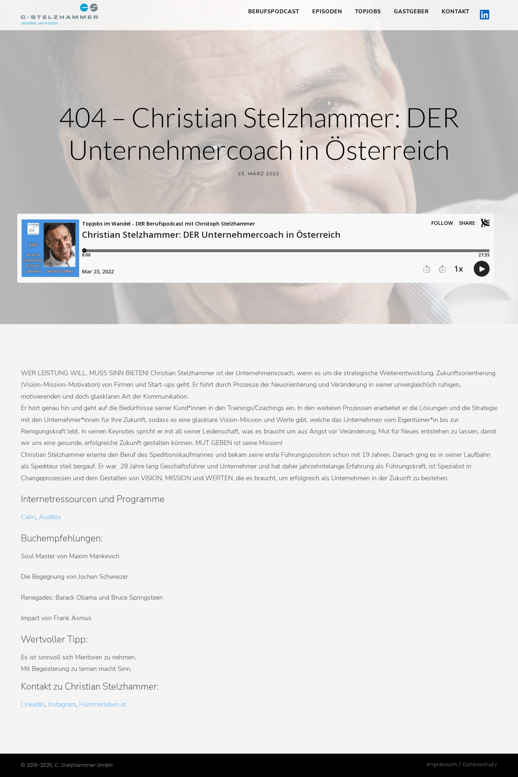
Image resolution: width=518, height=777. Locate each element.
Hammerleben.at (102, 704)
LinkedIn (33, 704)
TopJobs (368, 11)
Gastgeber (411, 11)
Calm (28, 517)
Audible (50, 517)
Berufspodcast (273, 11)
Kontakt (455, 11)
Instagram (62, 704)
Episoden (327, 11)
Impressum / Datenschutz (462, 764)
